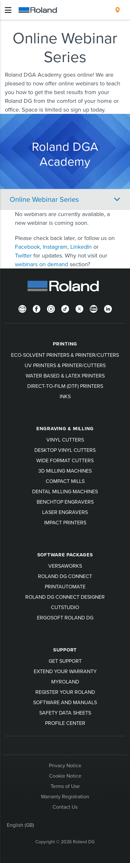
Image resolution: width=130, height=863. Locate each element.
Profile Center (65, 722)
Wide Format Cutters (65, 460)
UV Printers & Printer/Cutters (65, 365)
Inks (65, 396)
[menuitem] (117, 10)
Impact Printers (65, 522)
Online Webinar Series (44, 199)
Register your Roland (65, 691)
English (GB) (20, 824)
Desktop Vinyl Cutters (65, 449)
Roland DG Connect (65, 576)
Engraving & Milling (65, 428)
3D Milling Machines (65, 470)
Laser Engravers (65, 512)
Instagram (55, 247)
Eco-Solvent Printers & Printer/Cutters (65, 354)
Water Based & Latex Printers (65, 375)
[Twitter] (79, 308)
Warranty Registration (65, 796)
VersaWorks (65, 565)
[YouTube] (94, 308)
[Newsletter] (22, 308)
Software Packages (65, 554)
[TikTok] (65, 308)
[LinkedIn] (108, 308)
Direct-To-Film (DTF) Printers (65, 385)
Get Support (65, 660)
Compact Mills (65, 481)
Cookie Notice (65, 775)
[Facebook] (37, 308)
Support (65, 649)
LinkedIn (81, 247)
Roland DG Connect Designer (65, 596)
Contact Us (65, 806)
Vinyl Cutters (65, 439)
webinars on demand (42, 264)
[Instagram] (51, 308)
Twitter (23, 255)
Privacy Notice (65, 765)
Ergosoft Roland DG (65, 617)
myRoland (65, 681)
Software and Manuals (65, 702)
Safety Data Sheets (65, 712)
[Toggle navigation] (8, 10)
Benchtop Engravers (65, 501)
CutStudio (65, 607)
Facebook (27, 247)
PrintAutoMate (65, 586)
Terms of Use (65, 786)
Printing (65, 343)
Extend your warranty (65, 671)
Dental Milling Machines (65, 491)
